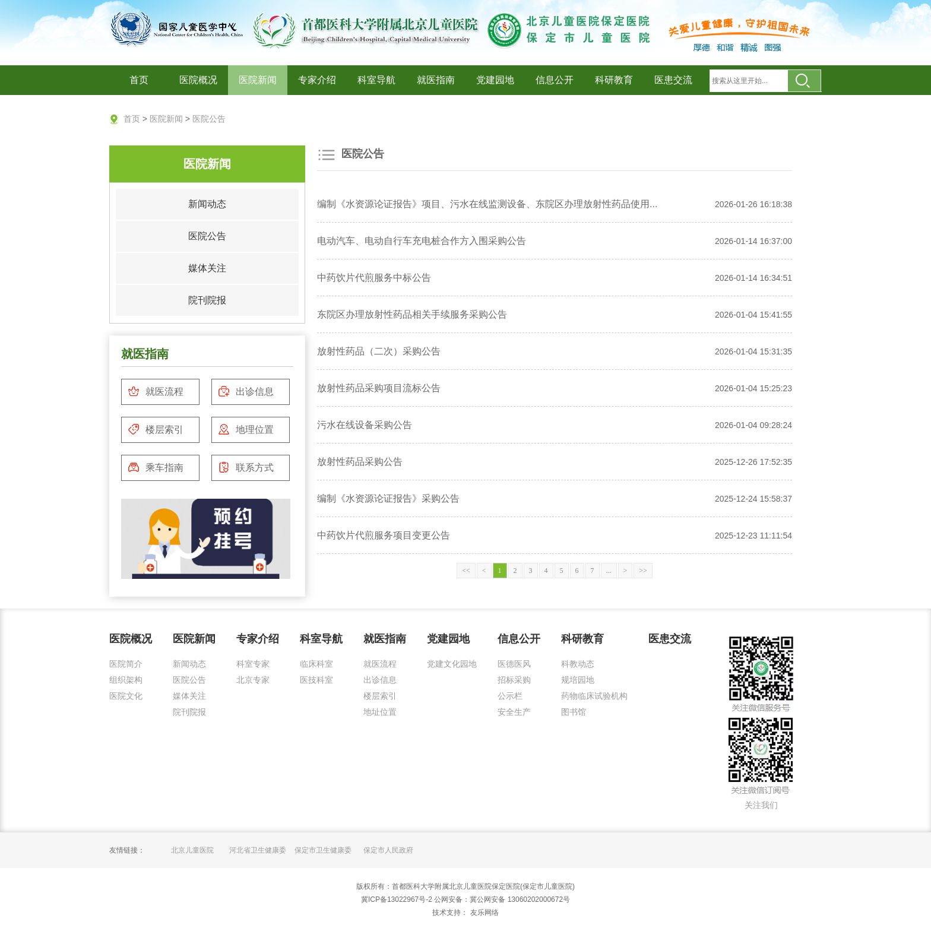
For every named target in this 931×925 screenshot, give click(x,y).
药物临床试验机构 (594, 696)
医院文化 (125, 696)
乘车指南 (155, 467)
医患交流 (673, 80)
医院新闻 (258, 80)
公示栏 (510, 696)
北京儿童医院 (192, 850)
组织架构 (125, 680)
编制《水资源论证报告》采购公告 (388, 498)
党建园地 (495, 80)
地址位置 (380, 712)
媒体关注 (207, 268)
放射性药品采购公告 (360, 462)
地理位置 (246, 429)
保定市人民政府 (388, 850)
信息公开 (555, 80)
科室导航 (376, 80)
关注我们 (761, 805)
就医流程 (155, 391)
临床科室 (316, 664)
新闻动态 (207, 204)
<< (466, 570)
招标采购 (514, 680)
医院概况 (198, 80)
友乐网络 (483, 912)
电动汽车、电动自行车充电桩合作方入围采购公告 (421, 241)
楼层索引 (155, 429)
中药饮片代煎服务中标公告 (374, 278)
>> (643, 570)
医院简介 (125, 664)
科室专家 (253, 664)
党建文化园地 (452, 664)
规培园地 (577, 680)
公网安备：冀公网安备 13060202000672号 (502, 899)
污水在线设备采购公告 (364, 425)
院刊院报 (207, 300)
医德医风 (514, 664)
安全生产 (514, 712)
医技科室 (316, 680)
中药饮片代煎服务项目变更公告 (383, 535)
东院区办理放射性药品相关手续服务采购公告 (412, 314)
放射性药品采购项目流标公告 (379, 388)
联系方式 (246, 467)
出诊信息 (246, 391)
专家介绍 (317, 80)
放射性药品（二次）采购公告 (379, 351)
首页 (138, 80)
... (609, 570)
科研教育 (614, 80)
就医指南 (436, 80)
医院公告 (209, 118)
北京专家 (253, 680)
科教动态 (577, 664)
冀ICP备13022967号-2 (396, 899)
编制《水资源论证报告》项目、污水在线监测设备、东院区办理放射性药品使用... (487, 204)
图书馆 (573, 712)
